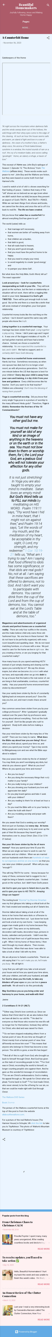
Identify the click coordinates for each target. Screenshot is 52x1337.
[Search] (48, 5)
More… (26, 27)
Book (8, 1102)
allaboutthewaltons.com (13, 1114)
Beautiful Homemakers (26, 6)
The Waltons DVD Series (13, 1097)
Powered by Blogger (26, 1332)
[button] (48, 38)
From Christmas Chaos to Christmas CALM (17, 1223)
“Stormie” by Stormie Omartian (32, 900)
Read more (44, 1249)
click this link (36, 1123)
